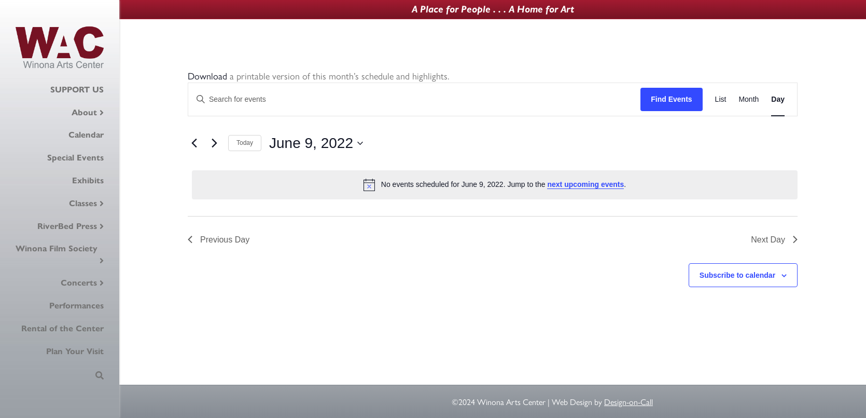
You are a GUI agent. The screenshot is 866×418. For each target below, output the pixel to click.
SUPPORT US (77, 90)
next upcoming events (585, 184)
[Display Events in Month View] (748, 99)
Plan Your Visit (75, 351)
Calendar (86, 135)
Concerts (79, 283)
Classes (83, 203)
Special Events (75, 158)
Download (207, 75)
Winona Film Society (56, 248)
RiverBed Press (67, 226)
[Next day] (214, 143)
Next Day (774, 239)
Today (244, 142)
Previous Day (218, 239)
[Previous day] (194, 143)
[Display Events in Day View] (778, 99)
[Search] (99, 375)
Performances (76, 306)
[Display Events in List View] (721, 99)
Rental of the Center (62, 328)
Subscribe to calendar (737, 275)
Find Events (671, 99)
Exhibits (88, 180)
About (84, 112)
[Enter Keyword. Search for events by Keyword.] (414, 99)
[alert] (495, 184)
